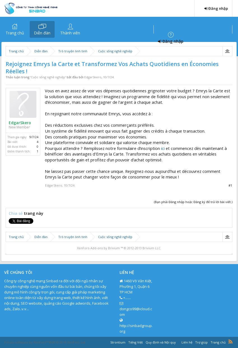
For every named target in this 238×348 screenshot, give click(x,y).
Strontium (117, 342)
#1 (230, 185)
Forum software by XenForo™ (45, 342)
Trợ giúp (201, 342)
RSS (230, 342)
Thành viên (70, 33)
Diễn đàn (42, 33)
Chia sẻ (16, 213)
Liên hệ (186, 342)
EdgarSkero (92, 77)
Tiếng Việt (135, 342)
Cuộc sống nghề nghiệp (48, 77)
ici (163, 148)
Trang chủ (15, 33)
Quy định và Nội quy (161, 342)
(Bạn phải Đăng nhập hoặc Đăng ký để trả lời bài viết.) (193, 202)
